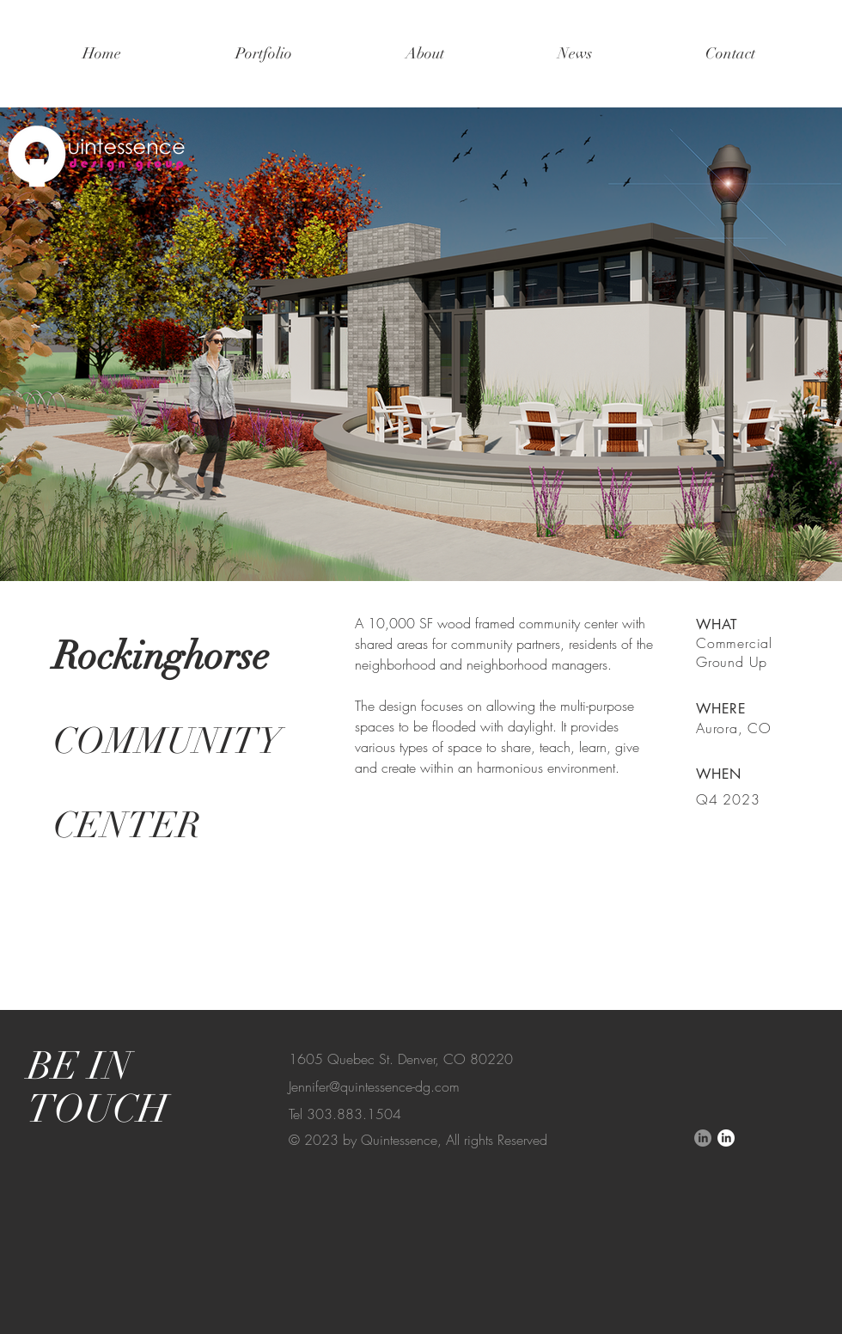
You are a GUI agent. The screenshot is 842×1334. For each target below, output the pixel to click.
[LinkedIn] (702, 1138)
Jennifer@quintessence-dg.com (374, 1086)
